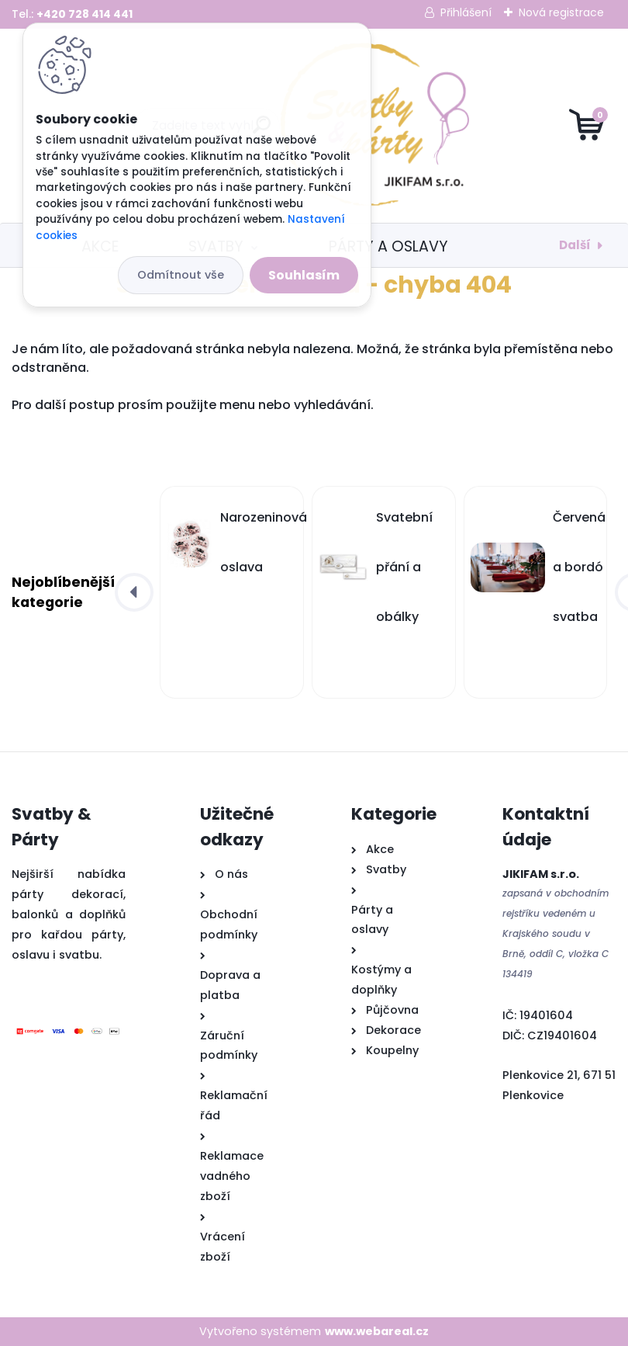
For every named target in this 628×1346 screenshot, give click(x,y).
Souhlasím (304, 275)
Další (575, 245)
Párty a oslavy (388, 246)
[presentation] (134, 592)
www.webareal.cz (377, 1331)
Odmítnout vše (180, 275)
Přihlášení (466, 12)
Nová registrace (561, 12)
